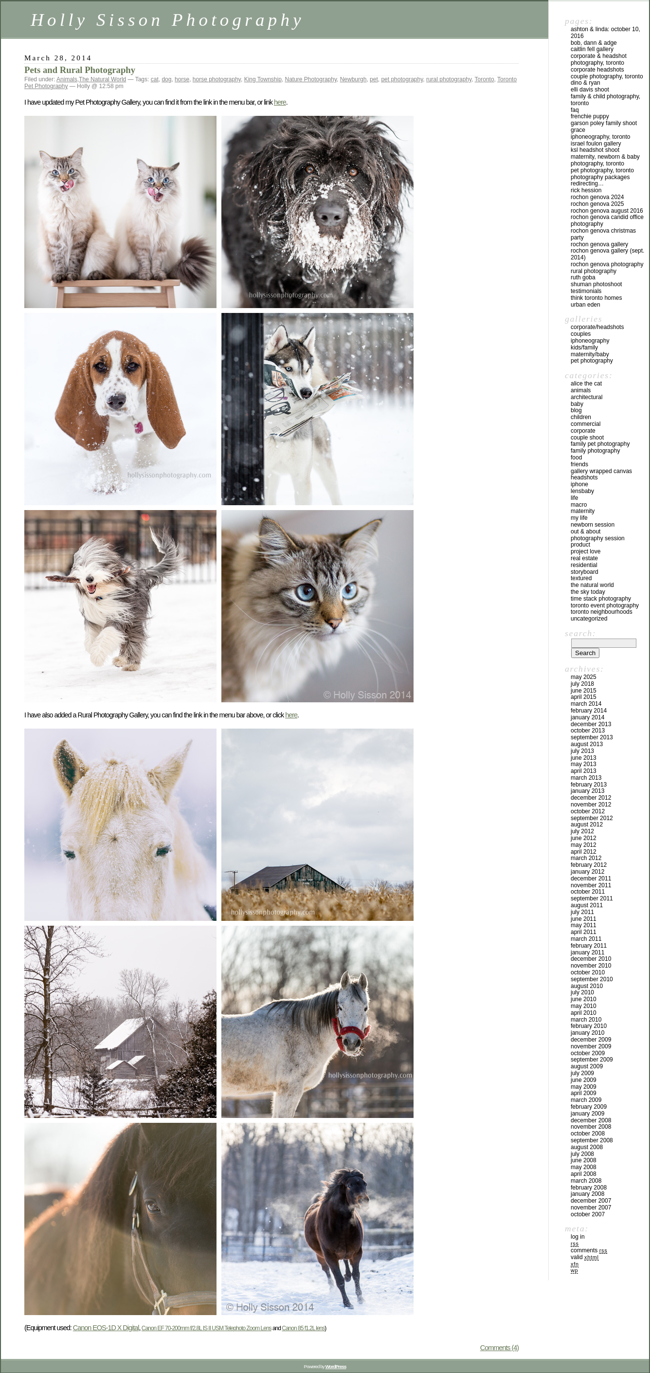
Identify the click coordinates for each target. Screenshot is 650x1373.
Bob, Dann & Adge (594, 42)
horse (182, 79)
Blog (576, 410)
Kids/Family (584, 347)
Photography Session (598, 538)
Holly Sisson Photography (168, 20)
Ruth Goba (583, 277)
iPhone (579, 484)
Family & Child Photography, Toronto (605, 100)
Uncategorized (589, 618)
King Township (263, 79)
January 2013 (587, 790)
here (280, 102)
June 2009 (583, 1080)
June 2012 (583, 838)
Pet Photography (592, 360)
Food (576, 457)
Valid (585, 1257)
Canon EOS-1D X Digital (106, 1328)
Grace (578, 130)
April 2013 (583, 771)
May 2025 (583, 677)
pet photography (402, 79)
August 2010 (587, 986)
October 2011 (588, 891)
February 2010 (589, 1026)
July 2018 (582, 683)
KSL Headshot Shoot (595, 149)
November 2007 (591, 1207)
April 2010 (583, 1012)
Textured (581, 578)
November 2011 (591, 885)
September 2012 (592, 818)
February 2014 (589, 710)
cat (155, 79)
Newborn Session (592, 524)
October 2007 (588, 1214)
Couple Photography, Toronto (607, 76)
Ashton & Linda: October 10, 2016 (605, 32)
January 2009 (587, 1113)
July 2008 (582, 1154)
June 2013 (583, 757)
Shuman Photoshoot (596, 284)
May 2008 (583, 1167)
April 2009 (583, 1093)
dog (166, 79)
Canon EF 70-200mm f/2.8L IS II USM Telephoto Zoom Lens (206, 1328)
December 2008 (591, 1120)
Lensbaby (582, 491)
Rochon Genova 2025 (597, 204)
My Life (579, 517)
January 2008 (587, 1193)
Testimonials (586, 291)
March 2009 (586, 1100)
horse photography (217, 79)
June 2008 (583, 1160)
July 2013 (582, 751)
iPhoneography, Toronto (601, 136)
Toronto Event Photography (605, 605)
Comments (589, 1250)
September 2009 (592, 1059)
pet (374, 79)
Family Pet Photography (600, 443)
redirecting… (587, 183)
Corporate (583, 430)
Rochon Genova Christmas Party (603, 234)
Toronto (484, 79)
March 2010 (586, 1019)
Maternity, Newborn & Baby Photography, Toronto (605, 160)
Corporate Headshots (597, 69)
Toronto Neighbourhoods (601, 611)
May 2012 (583, 845)
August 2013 (587, 744)
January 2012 (587, 871)
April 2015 (583, 697)
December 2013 (591, 724)
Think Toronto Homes (596, 297)
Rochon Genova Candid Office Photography (607, 220)
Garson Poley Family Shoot (604, 123)
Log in (578, 1236)
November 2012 (591, 804)
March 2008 (586, 1180)
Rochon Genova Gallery (599, 244)
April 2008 (583, 1174)
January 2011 (587, 952)
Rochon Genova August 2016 (607, 210)
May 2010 (583, 1006)
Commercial (585, 424)
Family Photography (595, 450)
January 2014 (587, 717)
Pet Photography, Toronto (602, 170)
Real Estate (584, 558)
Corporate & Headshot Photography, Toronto (599, 59)
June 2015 (583, 690)
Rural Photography (593, 271)
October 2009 (588, 1053)
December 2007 (591, 1200)
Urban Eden (585, 304)
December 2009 (591, 1039)
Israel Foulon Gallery (596, 143)
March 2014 (586, 703)
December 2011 (591, 878)
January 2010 (587, 1032)
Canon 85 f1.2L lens (303, 1328)
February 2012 (589, 864)
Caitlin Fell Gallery (592, 49)
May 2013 (583, 764)
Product (580, 544)
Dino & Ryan (585, 82)
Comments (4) (499, 1348)
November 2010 (591, 965)
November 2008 (591, 1126)
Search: (580, 633)
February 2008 (589, 1187)
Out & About (585, 531)
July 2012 (582, 831)
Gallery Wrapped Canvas (601, 471)
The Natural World (102, 79)
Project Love (585, 551)
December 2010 (591, 958)
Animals (66, 79)
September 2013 (592, 737)
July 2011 (582, 912)
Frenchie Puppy (590, 116)
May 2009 (583, 1086)
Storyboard (584, 571)
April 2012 (583, 851)
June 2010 (583, 999)
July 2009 (582, 1073)
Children (581, 417)
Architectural (586, 397)
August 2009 (587, 1066)
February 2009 (589, 1106)
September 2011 (592, 898)
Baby (577, 404)
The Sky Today (588, 591)
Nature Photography (311, 79)
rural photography (448, 79)
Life (574, 497)
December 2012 (591, 797)
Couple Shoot (587, 437)
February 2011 (589, 945)
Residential (584, 565)
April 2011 (583, 932)
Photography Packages (600, 177)
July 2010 (582, 992)
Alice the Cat (586, 383)
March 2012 (586, 858)
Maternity (583, 511)
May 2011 (583, 925)
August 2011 (587, 905)
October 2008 (588, 1133)
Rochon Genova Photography (607, 264)
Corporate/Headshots (597, 327)
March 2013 (586, 777)
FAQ (575, 110)
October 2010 (588, 972)
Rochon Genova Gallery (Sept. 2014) (607, 254)
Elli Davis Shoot (590, 89)
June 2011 (583, 918)
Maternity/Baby (590, 354)
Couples (581, 333)
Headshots (584, 477)
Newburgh (353, 79)
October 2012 (588, 811)
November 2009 (591, 1046)
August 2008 (587, 1147)
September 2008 (592, 1140)
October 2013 (588, 730)
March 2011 (586, 938)
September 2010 (592, 979)
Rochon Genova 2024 (597, 197)
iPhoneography (590, 340)
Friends (579, 464)
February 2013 (589, 784)
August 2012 (587, 824)
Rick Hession (586, 190)
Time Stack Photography (601, 598)
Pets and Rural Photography (79, 70)
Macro (579, 504)
